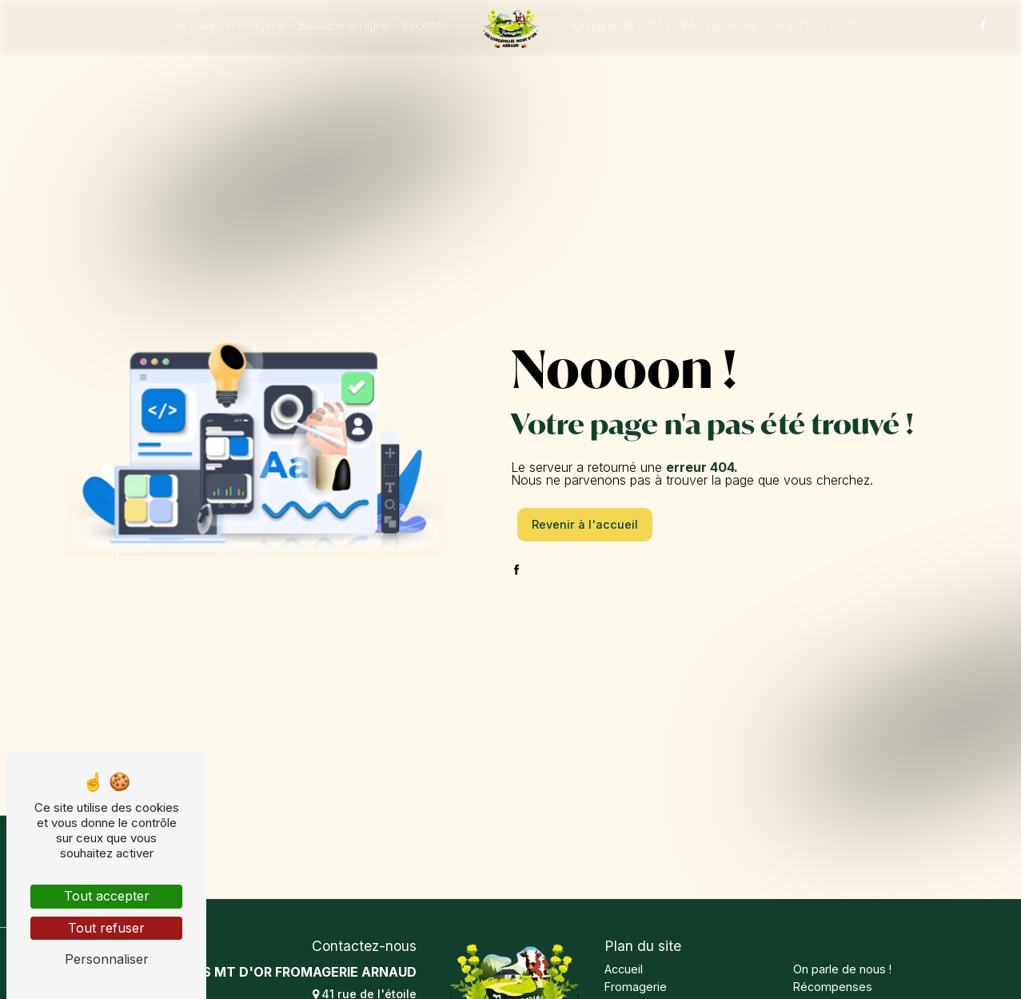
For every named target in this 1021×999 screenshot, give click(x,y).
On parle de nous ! (620, 25)
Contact (849, 25)
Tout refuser (106, 928)
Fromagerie (256, 25)
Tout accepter (107, 896)
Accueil (195, 25)
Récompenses (718, 25)
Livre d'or (792, 25)
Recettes (425, 25)
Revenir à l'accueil (585, 524)
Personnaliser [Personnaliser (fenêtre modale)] (107, 959)
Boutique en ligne (343, 25)
